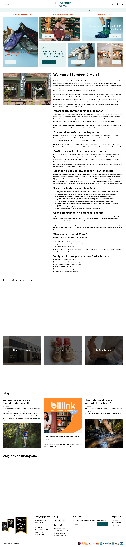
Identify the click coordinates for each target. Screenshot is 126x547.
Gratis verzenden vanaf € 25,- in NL (23, 16)
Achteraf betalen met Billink (61, 438)
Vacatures (79, 11)
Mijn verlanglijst (116, 526)
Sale (65, 11)
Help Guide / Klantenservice (61, 532)
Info (71, 11)
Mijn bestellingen (116, 524)
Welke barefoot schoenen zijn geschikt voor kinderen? (70, 269)
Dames (24, 11)
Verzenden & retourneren (61, 530)
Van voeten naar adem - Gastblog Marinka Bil (17, 403)
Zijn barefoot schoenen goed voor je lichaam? (67, 262)
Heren (31, 11)
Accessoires (56, 11)
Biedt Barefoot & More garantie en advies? (66, 273)
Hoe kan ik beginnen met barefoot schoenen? (67, 264)
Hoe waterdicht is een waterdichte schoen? (98, 403)
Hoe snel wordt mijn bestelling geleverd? (66, 271)
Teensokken (46, 11)
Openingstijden (89, 11)
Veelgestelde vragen (59, 535)
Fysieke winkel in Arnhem (103, 16)
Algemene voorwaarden (60, 537)
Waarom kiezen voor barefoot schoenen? (66, 261)
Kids (38, 11)
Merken (100, 11)
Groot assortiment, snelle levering (63, 16)
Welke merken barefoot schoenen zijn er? (66, 268)
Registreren (115, 522)
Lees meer (76, 448)
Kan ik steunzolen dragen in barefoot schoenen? (68, 266)
